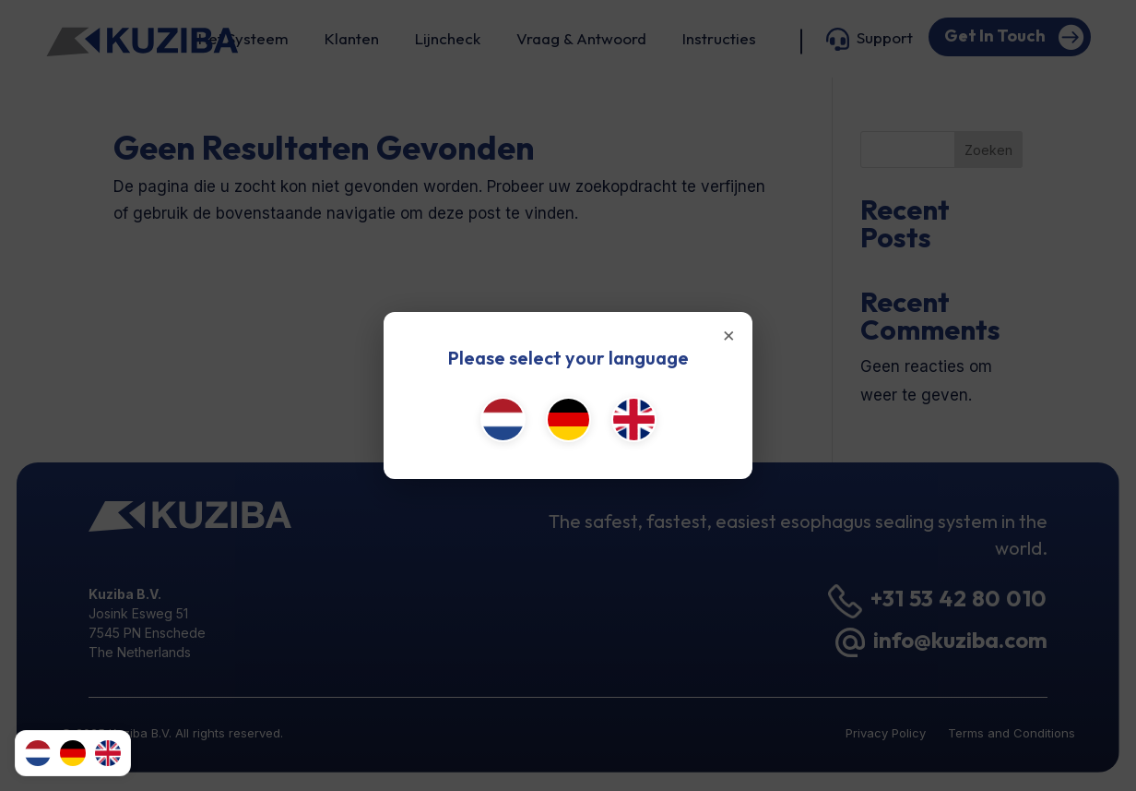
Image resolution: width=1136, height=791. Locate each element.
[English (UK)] (634, 419)
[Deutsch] (568, 419)
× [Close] (729, 334)
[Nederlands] (503, 419)
